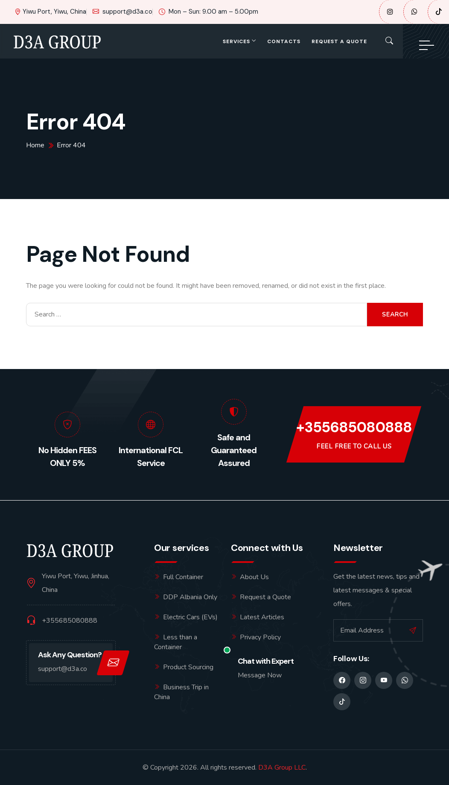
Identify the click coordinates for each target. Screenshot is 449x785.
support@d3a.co (122, 11)
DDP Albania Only (190, 597)
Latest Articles (262, 617)
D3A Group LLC (282, 767)
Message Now (260, 675)
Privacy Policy (260, 637)
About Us (254, 577)
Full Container (183, 577)
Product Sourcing (188, 667)
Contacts (283, 41)
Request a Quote (339, 41)
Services (236, 41)
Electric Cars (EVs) (190, 617)
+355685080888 (354, 427)
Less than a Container (175, 642)
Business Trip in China (181, 692)
